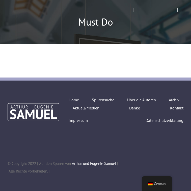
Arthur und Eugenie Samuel (94, 163)
